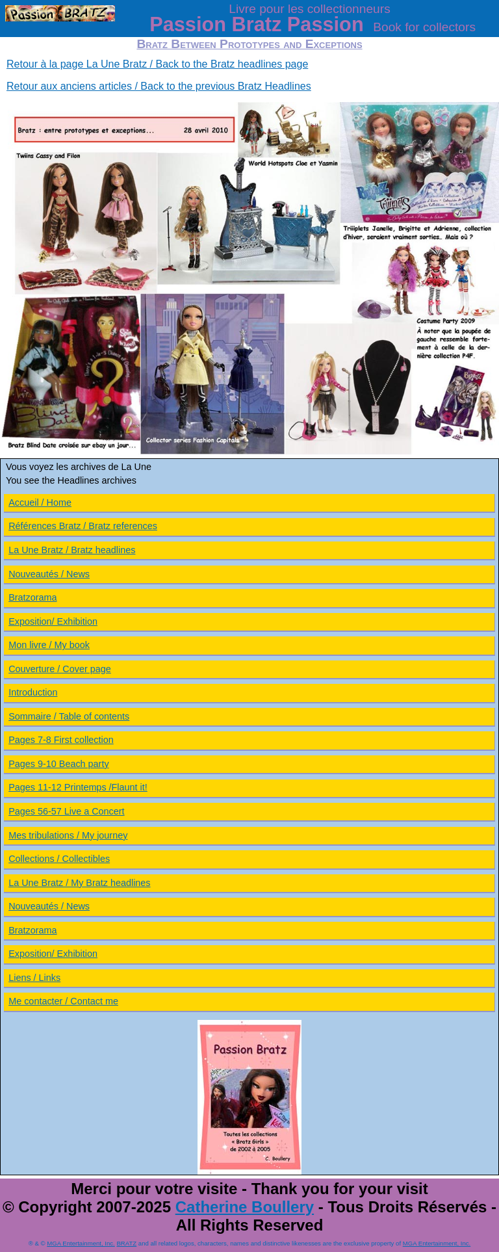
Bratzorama (32, 597)
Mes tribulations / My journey (67, 835)
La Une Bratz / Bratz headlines (71, 550)
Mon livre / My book (49, 645)
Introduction (32, 692)
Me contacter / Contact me (63, 1001)
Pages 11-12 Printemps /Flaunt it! (77, 787)
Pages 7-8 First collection (61, 740)
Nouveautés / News (49, 574)
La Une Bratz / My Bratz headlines (79, 883)
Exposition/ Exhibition (52, 621)
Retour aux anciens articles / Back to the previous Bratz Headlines (158, 86)
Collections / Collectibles (59, 859)
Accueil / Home (39, 502)
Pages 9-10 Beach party (58, 764)
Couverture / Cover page (59, 669)
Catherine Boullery (244, 1207)
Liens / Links (34, 977)
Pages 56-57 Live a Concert (66, 811)
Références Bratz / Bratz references (82, 526)
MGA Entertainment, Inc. (81, 1243)
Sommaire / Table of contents (68, 716)
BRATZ (126, 1243)
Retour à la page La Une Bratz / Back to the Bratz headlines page (157, 64)
